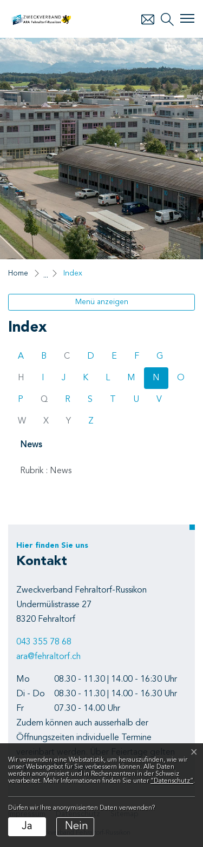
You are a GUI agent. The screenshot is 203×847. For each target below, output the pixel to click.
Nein (76, 826)
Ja (27, 826)
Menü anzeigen (101, 302)
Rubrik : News (45, 471)
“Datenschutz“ (171, 781)
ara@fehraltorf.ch (48, 657)
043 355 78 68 (43, 642)
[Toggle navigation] (187, 18)
